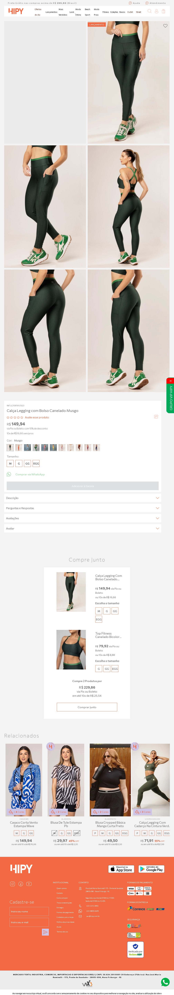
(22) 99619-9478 (92, 911)
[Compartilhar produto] (156, 417)
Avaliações (82, 518)
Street (138, 12)
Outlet (130, 12)
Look (72, 12)
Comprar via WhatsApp (26, 474)
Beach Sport (87, 12)
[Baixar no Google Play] (151, 869)
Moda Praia (96, 12)
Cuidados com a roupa (65, 917)
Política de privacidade (65, 922)
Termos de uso (62, 932)
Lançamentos (51, 12)
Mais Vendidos (63, 12)
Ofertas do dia (38, 12)
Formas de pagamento (65, 912)
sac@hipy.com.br (93, 916)
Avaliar (82, 528)
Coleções (114, 12)
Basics (122, 12)
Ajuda (59, 927)
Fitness (106, 12)
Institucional (61, 882)
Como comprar (62, 898)
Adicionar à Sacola (83, 486)
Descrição (82, 497)
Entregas (60, 907)
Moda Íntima (78, 12)
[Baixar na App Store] (121, 869)
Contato (60, 893)
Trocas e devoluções (64, 903)
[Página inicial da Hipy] (16, 11)
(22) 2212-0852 (92, 906)
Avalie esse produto (37, 417)
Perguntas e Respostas (82, 508)
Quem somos (62, 888)
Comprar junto (87, 707)
